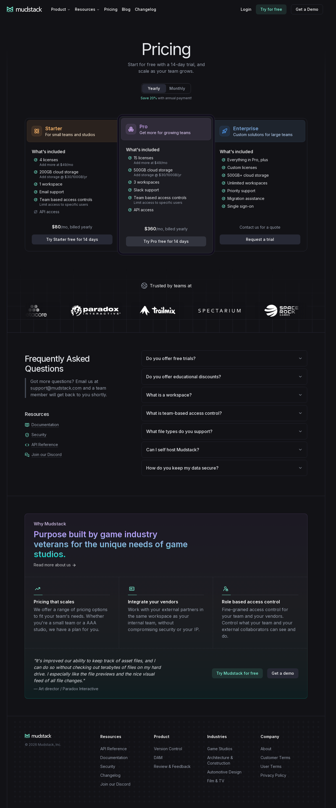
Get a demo (283, 673)
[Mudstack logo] (28, 9)
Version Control (168, 748)
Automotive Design (224, 772)
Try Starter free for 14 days (72, 239)
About (266, 748)
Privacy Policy (273, 775)
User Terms (271, 766)
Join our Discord (47, 454)
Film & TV (215, 780)
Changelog (145, 9)
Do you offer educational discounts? (224, 376)
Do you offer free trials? (224, 358)
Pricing (110, 9)
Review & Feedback (172, 766)
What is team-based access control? (224, 413)
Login (246, 9)
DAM (158, 757)
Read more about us (55, 564)
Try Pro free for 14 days (166, 241)
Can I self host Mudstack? (224, 449)
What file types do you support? (224, 431)
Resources (87, 9)
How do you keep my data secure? (224, 468)
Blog (126, 9)
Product (60, 9)
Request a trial (260, 239)
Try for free (271, 9)
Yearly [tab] (154, 88)
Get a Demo (307, 9)
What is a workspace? (224, 395)
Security (39, 434)
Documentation (45, 424)
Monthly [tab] (177, 88)
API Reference (45, 444)
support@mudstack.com (56, 388)
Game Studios (219, 748)
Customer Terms (275, 757)
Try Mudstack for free (237, 673)
